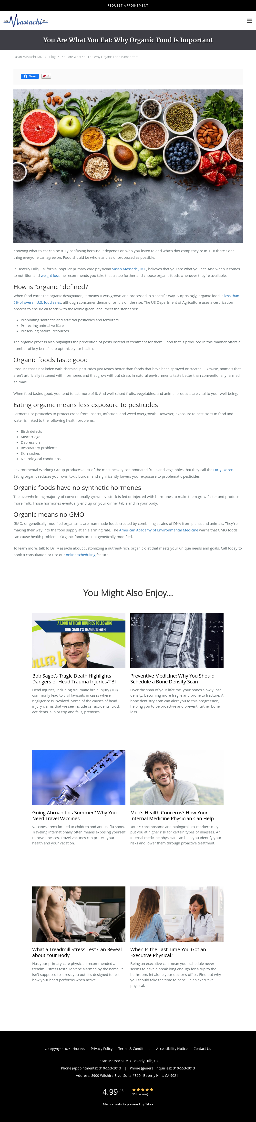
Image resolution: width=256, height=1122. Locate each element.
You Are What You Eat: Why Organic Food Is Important (100, 56)
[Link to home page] (24, 20)
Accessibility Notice (172, 1048)
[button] (128, 5)
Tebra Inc (77, 1048)
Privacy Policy (102, 1048)
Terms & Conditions (134, 1048)
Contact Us (202, 1048)
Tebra (149, 1104)
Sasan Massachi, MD (27, 56)
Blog (52, 56)
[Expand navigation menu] (249, 20)
